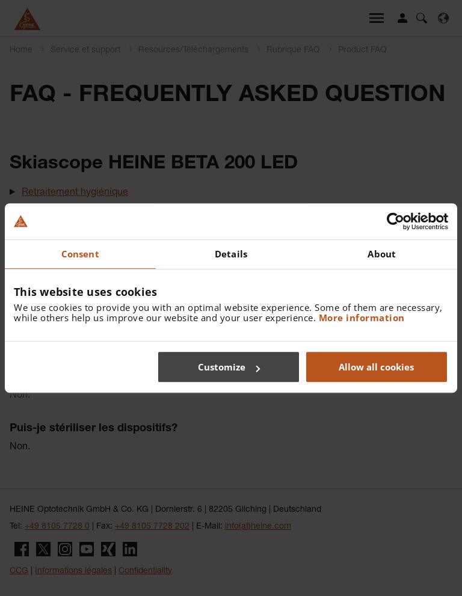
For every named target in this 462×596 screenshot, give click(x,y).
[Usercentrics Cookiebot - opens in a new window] (395, 221)
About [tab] (382, 254)
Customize (229, 367)
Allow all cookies (376, 367)
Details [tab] (231, 254)
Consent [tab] (80, 254)
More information (362, 318)
